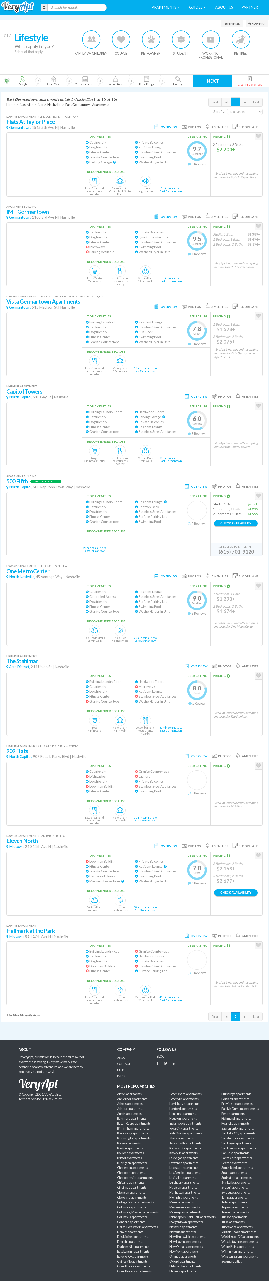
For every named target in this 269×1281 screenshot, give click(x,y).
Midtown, (16, 846)
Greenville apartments (184, 1099)
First (215, 102)
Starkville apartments (235, 1182)
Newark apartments (182, 1232)
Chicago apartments (130, 1182)
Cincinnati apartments (131, 1187)
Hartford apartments (183, 1109)
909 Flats (17, 751)
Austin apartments (129, 1114)
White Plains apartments (237, 1246)
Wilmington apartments (237, 1251)
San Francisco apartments (238, 1148)
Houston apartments (183, 1118)
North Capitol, (20, 397)
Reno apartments (232, 1114)
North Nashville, (22, 577)
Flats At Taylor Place (30, 121)
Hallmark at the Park (30, 930)
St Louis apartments (234, 1187)
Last (256, 102)
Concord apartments (131, 1222)
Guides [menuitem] (197, 7)
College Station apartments (135, 1202)
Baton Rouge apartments (133, 1123)
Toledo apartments (234, 1202)
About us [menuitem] (224, 7)
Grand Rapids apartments (134, 1271)
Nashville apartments (183, 1227)
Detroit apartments (130, 1242)
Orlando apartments (182, 1256)
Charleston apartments (132, 1168)
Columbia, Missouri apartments (138, 1212)
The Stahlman (22, 661)
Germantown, (20, 127)
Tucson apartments (234, 1217)
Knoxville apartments (183, 1153)
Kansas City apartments (185, 1148)
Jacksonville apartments (185, 1143)
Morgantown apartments (186, 1222)
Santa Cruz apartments (236, 1158)
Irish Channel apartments (185, 1133)
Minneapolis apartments (185, 1212)
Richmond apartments (236, 1118)
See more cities (231, 1261)
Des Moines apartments (133, 1237)
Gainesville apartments (132, 1261)
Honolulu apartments (183, 1114)
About (122, 1057)
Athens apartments (130, 1104)
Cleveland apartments (131, 1197)
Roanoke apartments (235, 1123)
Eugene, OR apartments (133, 1256)
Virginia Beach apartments (238, 1232)
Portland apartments (235, 1099)
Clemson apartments (131, 1192)
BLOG (161, 1056)
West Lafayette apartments (239, 1242)
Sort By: (219, 112)
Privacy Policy (52, 1099)
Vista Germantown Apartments (43, 301)
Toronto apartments (235, 1212)
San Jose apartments (235, 1153)
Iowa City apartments (183, 1128)
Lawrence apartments (183, 1163)
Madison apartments (183, 1187)
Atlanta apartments (130, 1109)
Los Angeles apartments (185, 1173)
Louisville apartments (183, 1178)
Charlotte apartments (131, 1173)
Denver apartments (130, 1232)
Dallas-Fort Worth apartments (137, 1227)
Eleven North (22, 841)
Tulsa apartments (232, 1222)
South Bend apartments (237, 1168)
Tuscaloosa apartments (237, 1227)
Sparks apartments (234, 1173)
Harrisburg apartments (184, 1104)
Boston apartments (130, 1148)
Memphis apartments (183, 1197)
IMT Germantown (27, 211)
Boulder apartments (130, 1153)
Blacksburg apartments (132, 1133)
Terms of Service (30, 1099)
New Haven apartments (185, 1242)
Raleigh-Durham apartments (240, 1109)
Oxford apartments (182, 1261)
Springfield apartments (236, 1178)
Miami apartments (181, 1202)
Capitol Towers (24, 391)
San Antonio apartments (237, 1138)
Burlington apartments (132, 1163)
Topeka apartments (234, 1207)
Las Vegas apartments (183, 1158)
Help (120, 1070)
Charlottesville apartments (134, 1178)
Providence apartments (237, 1104)
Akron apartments (129, 1094)
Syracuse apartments (235, 1192)
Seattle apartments (234, 1163)
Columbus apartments (132, 1217)
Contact (123, 1064)
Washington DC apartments (239, 1237)
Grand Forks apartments (133, 1266)
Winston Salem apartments (239, 1256)
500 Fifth (17, 481)
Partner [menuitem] (249, 7)
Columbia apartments (131, 1207)
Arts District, (19, 667)
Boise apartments (128, 1143)
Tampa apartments (234, 1197)
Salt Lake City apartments (238, 1133)
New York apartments (184, 1251)
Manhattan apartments (184, 1192)
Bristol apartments (129, 1158)
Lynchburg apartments (184, 1182)
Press (121, 1076)
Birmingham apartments (133, 1128)
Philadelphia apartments (185, 1266)
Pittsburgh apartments (236, 1094)
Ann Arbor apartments (132, 1099)
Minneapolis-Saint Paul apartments (192, 1217)
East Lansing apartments (133, 1251)
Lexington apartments (183, 1168)
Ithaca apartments (181, 1138)
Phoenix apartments (182, 1271)
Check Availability (235, 523)
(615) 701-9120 (236, 552)
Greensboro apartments (185, 1094)
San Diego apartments (236, 1143)
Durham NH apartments (133, 1246)
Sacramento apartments (237, 1128)
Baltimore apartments (131, 1118)
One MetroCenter (27, 571)
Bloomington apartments (133, 1138)
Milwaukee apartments (184, 1207)
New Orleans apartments (186, 1246)
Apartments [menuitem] (166, 7)
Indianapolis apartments (185, 1123)
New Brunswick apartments (187, 1237)
